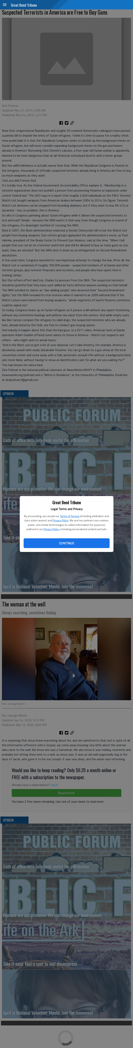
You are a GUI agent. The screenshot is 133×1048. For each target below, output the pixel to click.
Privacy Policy (60, 520)
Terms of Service (69, 516)
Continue (66, 543)
